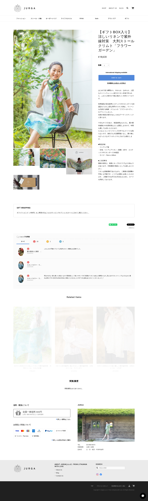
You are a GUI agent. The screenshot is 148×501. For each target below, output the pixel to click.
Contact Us (59, 476)
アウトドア (112, 18)
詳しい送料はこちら (63, 419)
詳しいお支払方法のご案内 (61, 440)
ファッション (21, 18)
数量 (99, 65)
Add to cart (116, 78)
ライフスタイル (66, 18)
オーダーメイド (51, 18)
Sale (96, 18)
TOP (92, 486)
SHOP (104, 8)
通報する (131, 227)
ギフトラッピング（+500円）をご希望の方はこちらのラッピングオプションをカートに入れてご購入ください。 (53, 212)
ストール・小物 (36, 18)
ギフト (127, 18)
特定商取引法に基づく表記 (118, 486)
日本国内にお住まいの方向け (116, 83)
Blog (121, 8)
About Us (113, 8)
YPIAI (81, 18)
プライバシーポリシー (102, 486)
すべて (23, 241)
